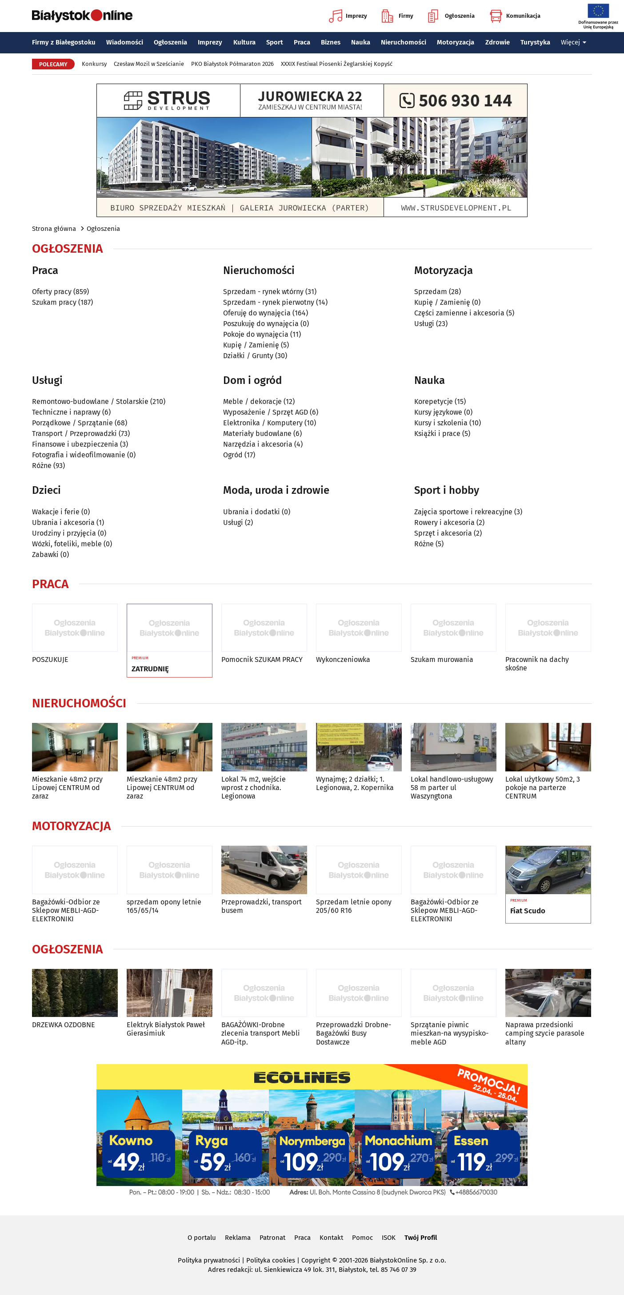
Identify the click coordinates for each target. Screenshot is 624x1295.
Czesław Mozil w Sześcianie (149, 64)
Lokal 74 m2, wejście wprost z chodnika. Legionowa (253, 787)
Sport (274, 42)
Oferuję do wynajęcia (257, 313)
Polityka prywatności (209, 1260)
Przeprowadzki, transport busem (261, 906)
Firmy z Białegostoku (64, 42)
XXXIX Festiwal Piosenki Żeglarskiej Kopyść (336, 64)
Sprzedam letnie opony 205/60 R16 (354, 906)
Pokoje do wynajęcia (255, 334)
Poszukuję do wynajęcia (261, 323)
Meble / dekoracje (252, 401)
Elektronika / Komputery (263, 423)
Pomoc (362, 1238)
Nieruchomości (403, 42)
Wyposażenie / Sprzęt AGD (265, 412)
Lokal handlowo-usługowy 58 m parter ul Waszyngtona (452, 787)
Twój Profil (420, 1238)
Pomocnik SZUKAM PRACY (262, 659)
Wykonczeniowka (343, 659)
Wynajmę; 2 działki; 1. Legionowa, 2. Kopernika (355, 783)
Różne (42, 465)
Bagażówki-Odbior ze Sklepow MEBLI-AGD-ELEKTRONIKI (66, 910)
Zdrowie (497, 42)
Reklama (238, 1238)
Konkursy (94, 64)
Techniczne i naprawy (66, 412)
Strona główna (54, 229)
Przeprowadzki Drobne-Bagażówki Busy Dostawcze (353, 1033)
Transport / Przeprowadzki (74, 433)
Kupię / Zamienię (251, 345)
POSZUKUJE (50, 659)
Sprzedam (430, 291)
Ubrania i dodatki (251, 512)
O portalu (202, 1238)
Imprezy (348, 16)
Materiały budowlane (257, 433)
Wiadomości (124, 42)
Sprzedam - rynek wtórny (263, 291)
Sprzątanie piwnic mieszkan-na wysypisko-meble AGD (449, 1033)
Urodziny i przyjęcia (64, 533)
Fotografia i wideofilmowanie (78, 455)
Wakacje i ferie (56, 512)
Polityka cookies (270, 1260)
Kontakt (331, 1238)
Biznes (330, 42)
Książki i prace (437, 433)
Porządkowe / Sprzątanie (72, 423)
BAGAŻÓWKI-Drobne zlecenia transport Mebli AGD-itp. (260, 1033)
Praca (302, 42)
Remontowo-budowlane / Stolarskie (90, 401)
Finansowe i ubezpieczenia (75, 444)
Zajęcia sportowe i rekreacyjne (463, 512)
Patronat (272, 1238)
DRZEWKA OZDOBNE (63, 1025)
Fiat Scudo (527, 911)
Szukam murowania (442, 659)
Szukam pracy (54, 302)
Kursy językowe (438, 412)
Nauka (360, 42)
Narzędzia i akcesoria (257, 444)
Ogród (233, 455)
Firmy (397, 16)
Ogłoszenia (451, 16)
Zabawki (45, 554)
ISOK (389, 1238)
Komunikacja (514, 16)
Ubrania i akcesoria (63, 522)
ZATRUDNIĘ (150, 669)
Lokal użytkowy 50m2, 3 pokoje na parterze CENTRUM (542, 787)
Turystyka (535, 42)
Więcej (574, 42)
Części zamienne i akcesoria (459, 313)
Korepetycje (433, 401)
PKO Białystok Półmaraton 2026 (232, 64)
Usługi (424, 323)
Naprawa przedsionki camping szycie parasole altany (544, 1033)
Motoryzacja (455, 42)
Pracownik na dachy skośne (537, 663)
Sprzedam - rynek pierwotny (268, 302)
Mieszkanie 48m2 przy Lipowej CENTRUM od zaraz (67, 787)
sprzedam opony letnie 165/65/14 (164, 906)
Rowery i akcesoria (444, 522)
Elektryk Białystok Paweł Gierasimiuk (166, 1029)
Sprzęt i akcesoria (443, 533)
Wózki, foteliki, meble (67, 544)
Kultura (244, 42)
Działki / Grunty (248, 355)
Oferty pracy (52, 291)
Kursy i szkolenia (441, 423)
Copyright (315, 1260)
